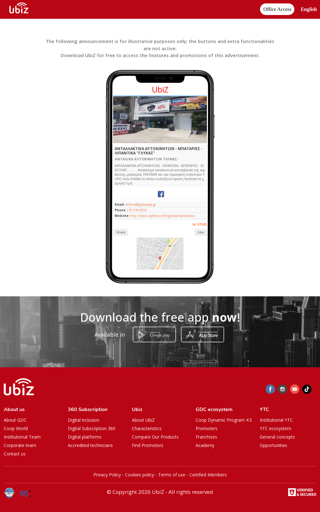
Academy (205, 445)
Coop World (16, 428)
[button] (309, 9)
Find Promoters (147, 445)
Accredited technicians (90, 445)
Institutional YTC (276, 420)
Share (120, 232)
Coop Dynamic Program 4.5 (224, 420)
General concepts (277, 437)
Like (201, 232)
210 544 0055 (137, 210)
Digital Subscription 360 (91, 428)
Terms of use (171, 475)
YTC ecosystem (275, 428)
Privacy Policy (107, 475)
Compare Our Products (155, 437)
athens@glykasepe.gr (140, 204)
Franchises (206, 437)
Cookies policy (139, 475)
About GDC (15, 420)
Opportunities (273, 445)
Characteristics (147, 428)
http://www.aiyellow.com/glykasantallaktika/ (162, 215)
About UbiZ (143, 420)
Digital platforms (85, 437)
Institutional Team (22, 437)
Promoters (207, 428)
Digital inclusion (83, 420)
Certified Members (208, 475)
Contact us (15, 454)
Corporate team (20, 445)
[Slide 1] (150, 141)
